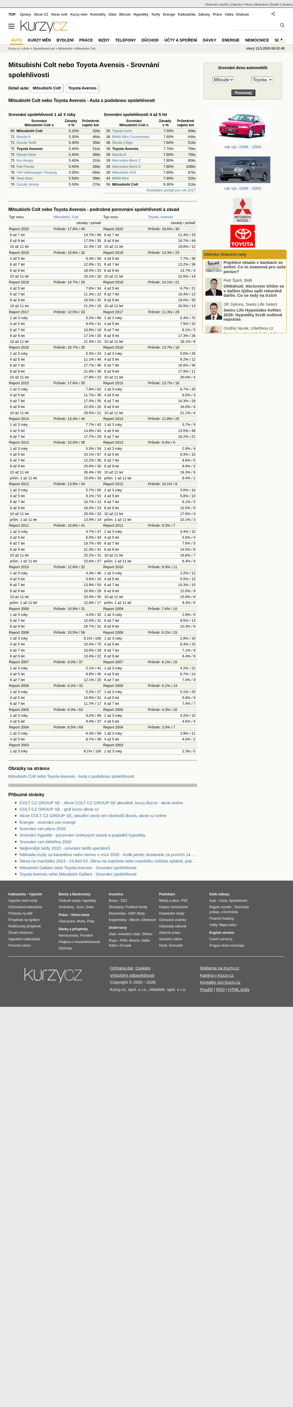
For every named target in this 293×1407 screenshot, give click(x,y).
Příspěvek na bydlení (24, 920)
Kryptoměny (118, 920)
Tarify (155, 14)
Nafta (145, 940)
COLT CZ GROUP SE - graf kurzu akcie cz (59, 809)
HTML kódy (238, 989)
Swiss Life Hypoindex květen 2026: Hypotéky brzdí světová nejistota (253, 322)
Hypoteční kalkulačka (24, 939)
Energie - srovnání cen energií (48, 822)
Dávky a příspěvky (73, 929)
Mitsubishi (62, 217)
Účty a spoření (180, 40)
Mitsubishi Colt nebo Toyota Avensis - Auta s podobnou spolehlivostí (71, 776)
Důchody (65, 948)
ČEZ (124, 901)
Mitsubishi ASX (124, 172)
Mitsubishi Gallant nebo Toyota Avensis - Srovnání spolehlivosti (78, 867)
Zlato (113, 14)
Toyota (153, 217)
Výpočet (35, 894)
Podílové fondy (136, 907)
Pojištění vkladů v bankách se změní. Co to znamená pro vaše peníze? (255, 274)
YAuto (248, 4)
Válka (229, 14)
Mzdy (104, 40)
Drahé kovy (118, 928)
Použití (206, 989)
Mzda (81, 921)
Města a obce (169, 901)
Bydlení (64, 40)
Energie (169, 14)
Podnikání (167, 894)
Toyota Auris (122, 131)
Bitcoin (125, 14)
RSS (220, 989)
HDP (131, 913)
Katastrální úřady (171, 913)
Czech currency (220, 939)
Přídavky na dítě (20, 913)
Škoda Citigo (122, 142)
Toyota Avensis (82, 88)
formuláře (176, 945)
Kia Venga (24, 160)
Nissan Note (26, 154)
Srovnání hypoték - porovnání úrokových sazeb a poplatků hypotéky (82, 835)
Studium (287, 4)
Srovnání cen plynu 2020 (43, 828)
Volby (213, 925)
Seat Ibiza (24, 178)
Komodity (97, 14)
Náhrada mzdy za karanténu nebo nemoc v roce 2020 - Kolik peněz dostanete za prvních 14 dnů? (108, 854)
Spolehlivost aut (44, 48)
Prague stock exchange (226, 945)
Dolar (90, 907)
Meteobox (261, 4)
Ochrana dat (121, 968)
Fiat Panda (25, 166)
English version (221, 933)
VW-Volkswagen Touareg (36, 172)
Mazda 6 (23, 137)
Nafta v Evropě (120, 945)
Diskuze (242, 14)
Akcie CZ (41, 14)
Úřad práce (67, 921)
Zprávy (25, 14)
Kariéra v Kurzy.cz (217, 975)
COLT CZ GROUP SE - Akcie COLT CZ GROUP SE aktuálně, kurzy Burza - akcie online (101, 802)
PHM (123, 940)
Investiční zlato (129, 934)
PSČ (184, 901)
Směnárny (66, 907)
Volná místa (80, 915)
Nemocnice (257, 40)
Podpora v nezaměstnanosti (79, 942)
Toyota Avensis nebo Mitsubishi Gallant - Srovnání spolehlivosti (78, 874)
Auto (26, 48)
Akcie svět (59, 14)
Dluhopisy (116, 907)
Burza (113, 901)
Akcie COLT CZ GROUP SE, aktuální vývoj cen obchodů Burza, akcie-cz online (93, 815)
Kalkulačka (187, 14)
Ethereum (148, 920)
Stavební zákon (170, 939)
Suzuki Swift (26, 142)
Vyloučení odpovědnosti (132, 975)
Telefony (125, 40)
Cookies (142, 968)
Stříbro (147, 934)
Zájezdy (236, 4)
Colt (75, 217)
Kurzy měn (78, 14)
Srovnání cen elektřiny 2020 (45, 841)
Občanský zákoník (172, 926)
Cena (223, 901)
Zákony (204, 14)
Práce (217, 14)
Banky (64, 894)
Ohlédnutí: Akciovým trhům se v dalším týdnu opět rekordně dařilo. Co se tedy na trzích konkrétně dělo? (254, 300)
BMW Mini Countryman (131, 137)
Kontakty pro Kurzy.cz (220, 982)
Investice (116, 894)
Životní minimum (20, 933)
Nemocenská (68, 935)
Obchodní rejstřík (217, 4)
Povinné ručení (19, 945)
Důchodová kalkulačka (25, 907)
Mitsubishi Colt (47, 88)
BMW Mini (120, 178)
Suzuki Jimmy (27, 184)
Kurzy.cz (14, 48)
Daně (163, 945)
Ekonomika (117, 913)
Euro (80, 907)
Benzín (134, 940)
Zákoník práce (169, 933)
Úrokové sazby (69, 901)
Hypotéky (140, 14)
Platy (91, 921)
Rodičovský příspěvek (24, 926)
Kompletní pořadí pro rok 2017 (171, 190)
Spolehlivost (238, 901)
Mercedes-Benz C (126, 160)
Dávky (209, 40)
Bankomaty (81, 894)
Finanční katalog (221, 918)
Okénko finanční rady (225, 254)
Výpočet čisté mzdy (22, 901)
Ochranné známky (172, 920)
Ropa (113, 940)
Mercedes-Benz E (126, 166)
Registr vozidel (220, 907)
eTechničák (229, 912)
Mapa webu (227, 925)
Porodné (86, 935)
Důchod (149, 40)
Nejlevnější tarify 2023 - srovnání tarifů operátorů (65, 848)
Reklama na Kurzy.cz (219, 968)
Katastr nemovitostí (173, 907)
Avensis (166, 217)
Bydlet (275, 4)
